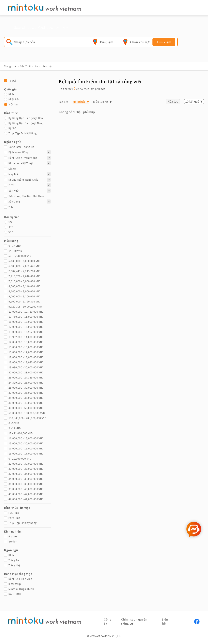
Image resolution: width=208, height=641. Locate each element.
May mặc (14, 174)
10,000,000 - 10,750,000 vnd (26, 311)
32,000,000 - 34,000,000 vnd (26, 474)
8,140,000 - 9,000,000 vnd (25, 291)
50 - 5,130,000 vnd (20, 256)
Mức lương (100, 102)
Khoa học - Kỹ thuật (21, 163)
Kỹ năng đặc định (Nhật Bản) (26, 118)
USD (11, 222)
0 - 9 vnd (14, 423)
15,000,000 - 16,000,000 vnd (26, 347)
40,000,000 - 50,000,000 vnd (26, 408)
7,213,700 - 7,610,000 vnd (25, 276)
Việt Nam (14, 104)
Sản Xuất (25, 66)
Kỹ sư (12, 128)
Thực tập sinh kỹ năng (22, 133)
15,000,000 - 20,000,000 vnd (26, 443)
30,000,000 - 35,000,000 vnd (26, 392)
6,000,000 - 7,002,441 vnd (25, 266)
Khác (12, 94)
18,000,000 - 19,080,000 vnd (26, 362)
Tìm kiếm (164, 42)
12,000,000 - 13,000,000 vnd (26, 327)
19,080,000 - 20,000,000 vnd (26, 367)
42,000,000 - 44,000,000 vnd (26, 499)
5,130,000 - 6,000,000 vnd (25, 261)
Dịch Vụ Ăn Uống (19, 152)
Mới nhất (79, 102)
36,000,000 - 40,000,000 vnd (26, 403)
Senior (13, 541)
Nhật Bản (14, 99)
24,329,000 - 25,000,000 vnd (26, 382)
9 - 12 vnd (15, 428)
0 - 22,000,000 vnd (20, 458)
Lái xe (12, 168)
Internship (15, 584)
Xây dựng (14, 201)
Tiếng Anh (14, 560)
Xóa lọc (173, 101)
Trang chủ (10, 66)
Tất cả (12, 81)
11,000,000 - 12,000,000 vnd (26, 322)
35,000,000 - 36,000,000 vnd (26, 398)
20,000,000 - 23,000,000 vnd (26, 372)
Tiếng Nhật (15, 565)
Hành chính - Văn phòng (23, 158)
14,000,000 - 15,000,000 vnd (26, 342)
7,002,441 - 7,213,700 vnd (25, 271)
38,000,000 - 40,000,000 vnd (26, 489)
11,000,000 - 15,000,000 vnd (26, 438)
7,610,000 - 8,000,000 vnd (25, 281)
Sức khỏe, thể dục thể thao (26, 196)
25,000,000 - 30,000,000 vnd (26, 387)
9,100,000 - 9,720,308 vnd (25, 301)
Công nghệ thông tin (21, 147)
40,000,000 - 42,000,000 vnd (26, 494)
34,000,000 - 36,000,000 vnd (26, 479)
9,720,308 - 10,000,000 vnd (25, 306)
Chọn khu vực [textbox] (140, 42)
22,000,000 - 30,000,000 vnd (26, 463)
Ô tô (11, 185)
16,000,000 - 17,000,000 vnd (26, 352)
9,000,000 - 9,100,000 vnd (25, 296)
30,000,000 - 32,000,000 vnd (26, 469)
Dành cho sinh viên (20, 579)
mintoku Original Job (21, 589)
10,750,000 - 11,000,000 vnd (26, 316)
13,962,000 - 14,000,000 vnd (26, 337)
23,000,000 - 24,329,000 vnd (26, 377)
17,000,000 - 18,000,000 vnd (26, 357)
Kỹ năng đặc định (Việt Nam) (26, 123)
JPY (11, 227)
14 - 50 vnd (15, 251)
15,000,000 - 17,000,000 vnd (26, 453)
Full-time (14, 513)
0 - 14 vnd (15, 246)
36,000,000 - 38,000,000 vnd (26, 484)
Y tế (11, 207)
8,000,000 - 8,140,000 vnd (25, 286)
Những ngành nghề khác (23, 179)
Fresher (13, 536)
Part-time (14, 518)
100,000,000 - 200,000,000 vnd (27, 418)
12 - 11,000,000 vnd (21, 433)
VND (11, 232)
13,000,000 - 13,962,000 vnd (26, 332)
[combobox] (106, 42)
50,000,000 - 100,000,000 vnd (27, 413)
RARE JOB (15, 594)
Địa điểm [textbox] (106, 42)
